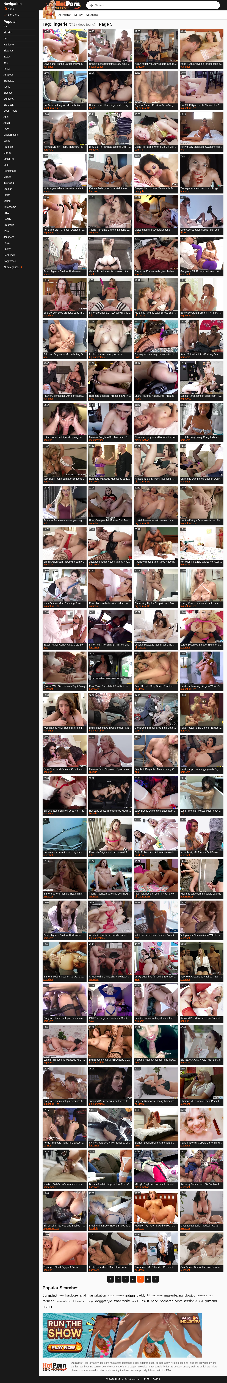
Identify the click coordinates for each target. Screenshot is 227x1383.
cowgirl (90, 1301)
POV (6, 128)
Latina (7, 140)
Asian (7, 122)
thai (201, 1301)
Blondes (8, 92)
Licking (7, 152)
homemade (187, 896)
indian (130, 1295)
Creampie (9, 225)
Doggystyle (10, 261)
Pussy (7, 68)
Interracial (9, 182)
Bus (6, 62)
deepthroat (202, 1295)
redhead (48, 1301)
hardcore (140, 66)
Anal (6, 116)
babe (154, 1301)
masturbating (173, 1295)
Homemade (10, 170)
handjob (139, 191)
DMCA (156, 1379)
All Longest (92, 14)
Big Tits (8, 32)
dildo (183, 232)
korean (111, 1295)
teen (183, 149)
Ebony (7, 249)
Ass (6, 38)
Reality (7, 219)
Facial (7, 243)
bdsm (178, 1301)
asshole (191, 1301)
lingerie (139, 274)
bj (69, 1301)
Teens (7, 86)
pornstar (166, 1301)
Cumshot (8, 98)
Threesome (10, 207)
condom (81, 1301)
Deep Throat (10, 110)
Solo (6, 164)
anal (91, 274)
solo (45, 523)
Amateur (8, 74)
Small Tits (9, 158)
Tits (5, 26)
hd (148, 1295)
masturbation (96, 66)
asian (47, 1306)
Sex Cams (11, 14)
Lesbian (8, 188)
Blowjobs (8, 50)
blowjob (93, 1228)
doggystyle (103, 1301)
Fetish (7, 194)
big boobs (140, 315)
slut (74, 1301)
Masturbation (11, 134)
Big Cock (8, 104)
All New (78, 14)
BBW (6, 213)
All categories (13, 267)
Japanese (9, 237)
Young (7, 200)
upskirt (144, 1301)
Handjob (8, 146)
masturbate (157, 1295)
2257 (146, 1379)
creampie (122, 1301)
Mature (7, 176)
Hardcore (9, 44)
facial (135, 1301)
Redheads (9, 255)
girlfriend (210, 1301)
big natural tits (142, 108)
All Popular (65, 14)
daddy (141, 1295)
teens (92, 108)
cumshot (48, 66)
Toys (6, 231)
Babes (7, 56)
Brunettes (9, 80)
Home (9, 8)
